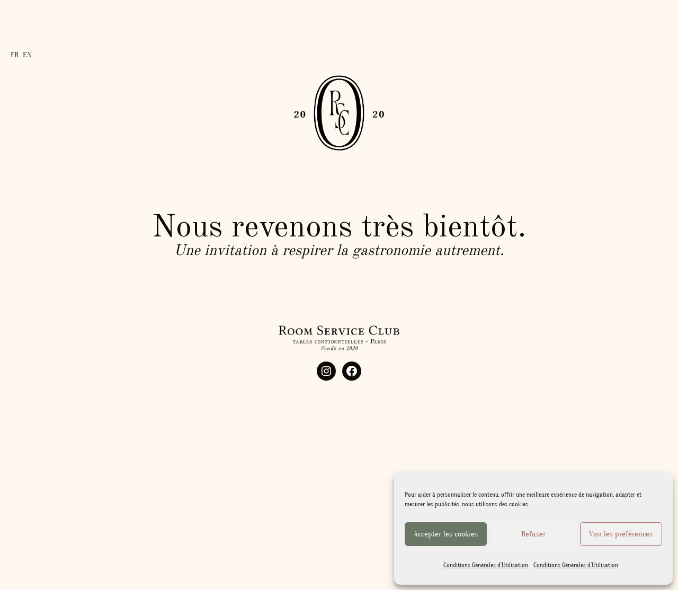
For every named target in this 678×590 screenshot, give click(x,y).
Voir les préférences (621, 534)
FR (15, 53)
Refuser (533, 534)
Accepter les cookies (446, 534)
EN (27, 53)
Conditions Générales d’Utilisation (485, 565)
